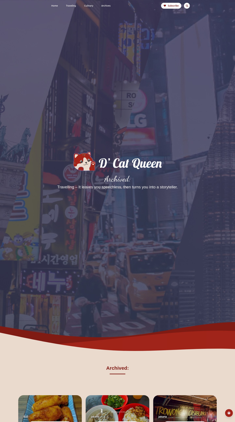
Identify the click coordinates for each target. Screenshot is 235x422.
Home (54, 5)
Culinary (88, 5)
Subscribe (171, 5)
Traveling (71, 5)
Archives (105, 5)
